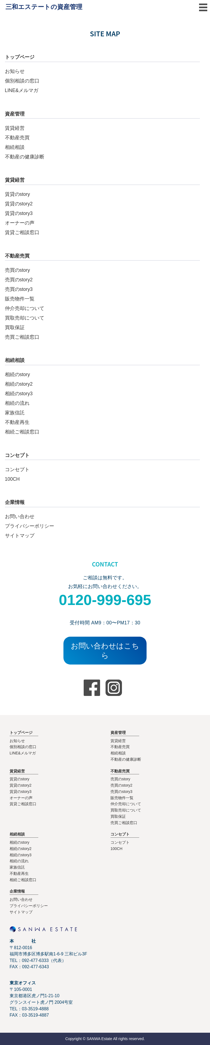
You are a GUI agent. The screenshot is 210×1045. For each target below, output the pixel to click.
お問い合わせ (19, 516)
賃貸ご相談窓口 (22, 232)
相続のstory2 (19, 384)
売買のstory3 (19, 289)
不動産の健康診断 (24, 157)
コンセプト (17, 469)
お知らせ (15, 71)
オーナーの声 (19, 223)
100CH (12, 479)
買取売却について (24, 318)
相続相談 (15, 147)
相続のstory (17, 374)
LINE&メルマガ (22, 90)
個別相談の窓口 (22, 81)
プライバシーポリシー (29, 526)
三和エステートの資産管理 (43, 6)
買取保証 (15, 327)
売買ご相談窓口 (22, 337)
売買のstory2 (19, 279)
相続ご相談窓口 (22, 432)
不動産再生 (17, 422)
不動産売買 (17, 137)
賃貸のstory (17, 194)
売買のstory (17, 270)
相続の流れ (17, 403)
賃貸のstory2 (19, 203)
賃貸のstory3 (19, 213)
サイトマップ (19, 535)
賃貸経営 (15, 128)
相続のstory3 (19, 393)
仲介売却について (24, 308)
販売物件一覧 (19, 299)
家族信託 (15, 412)
